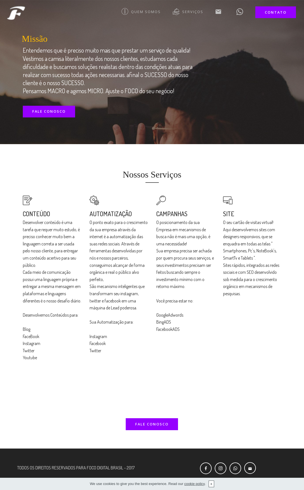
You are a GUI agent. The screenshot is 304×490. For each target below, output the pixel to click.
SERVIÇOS (188, 11)
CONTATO (275, 12)
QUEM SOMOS (141, 11)
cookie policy (194, 484)
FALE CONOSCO (49, 111)
